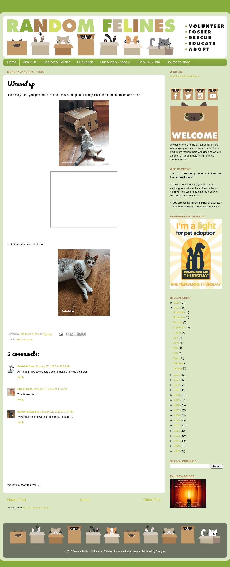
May (176, 348)
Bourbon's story (178, 62)
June (176, 342)
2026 (177, 302)
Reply (20, 377)
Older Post (152, 500)
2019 (177, 400)
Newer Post (16, 500)
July (175, 337)
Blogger (160, 551)
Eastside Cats (26, 366)
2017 (177, 410)
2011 (177, 441)
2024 (177, 374)
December (179, 312)
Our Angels (85, 62)
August (177, 332)
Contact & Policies (57, 62)
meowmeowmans (28, 411)
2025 (177, 307)
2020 (177, 395)
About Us (30, 62)
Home (11, 62)
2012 (177, 435)
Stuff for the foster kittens (184, 76)
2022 (177, 384)
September (179, 327)
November (179, 317)
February (178, 363)
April (176, 352)
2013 (177, 430)
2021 (177, 389)
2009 (177, 451)
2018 (177, 405)
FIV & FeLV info (148, 62)
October (178, 322)
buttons (28, 339)
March (177, 358)
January (178, 368)
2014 (177, 425)
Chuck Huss (25, 389)
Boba (20, 339)
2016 (177, 415)
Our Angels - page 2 (115, 62)
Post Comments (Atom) (36, 507)
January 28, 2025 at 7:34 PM (56, 411)
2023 (177, 379)
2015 (177, 420)
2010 (177, 446)
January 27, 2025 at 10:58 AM (53, 366)
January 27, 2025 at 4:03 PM (50, 389)
